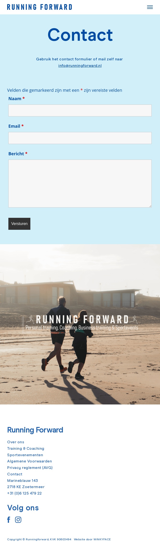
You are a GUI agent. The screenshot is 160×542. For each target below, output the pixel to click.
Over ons (15, 442)
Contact (14, 474)
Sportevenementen (25, 455)
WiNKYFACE (102, 539)
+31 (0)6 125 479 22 (24, 493)
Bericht (18, 153)
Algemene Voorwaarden (29, 461)
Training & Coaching (25, 448)
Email (16, 126)
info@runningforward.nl (80, 66)
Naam (16, 98)
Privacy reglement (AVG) (30, 468)
